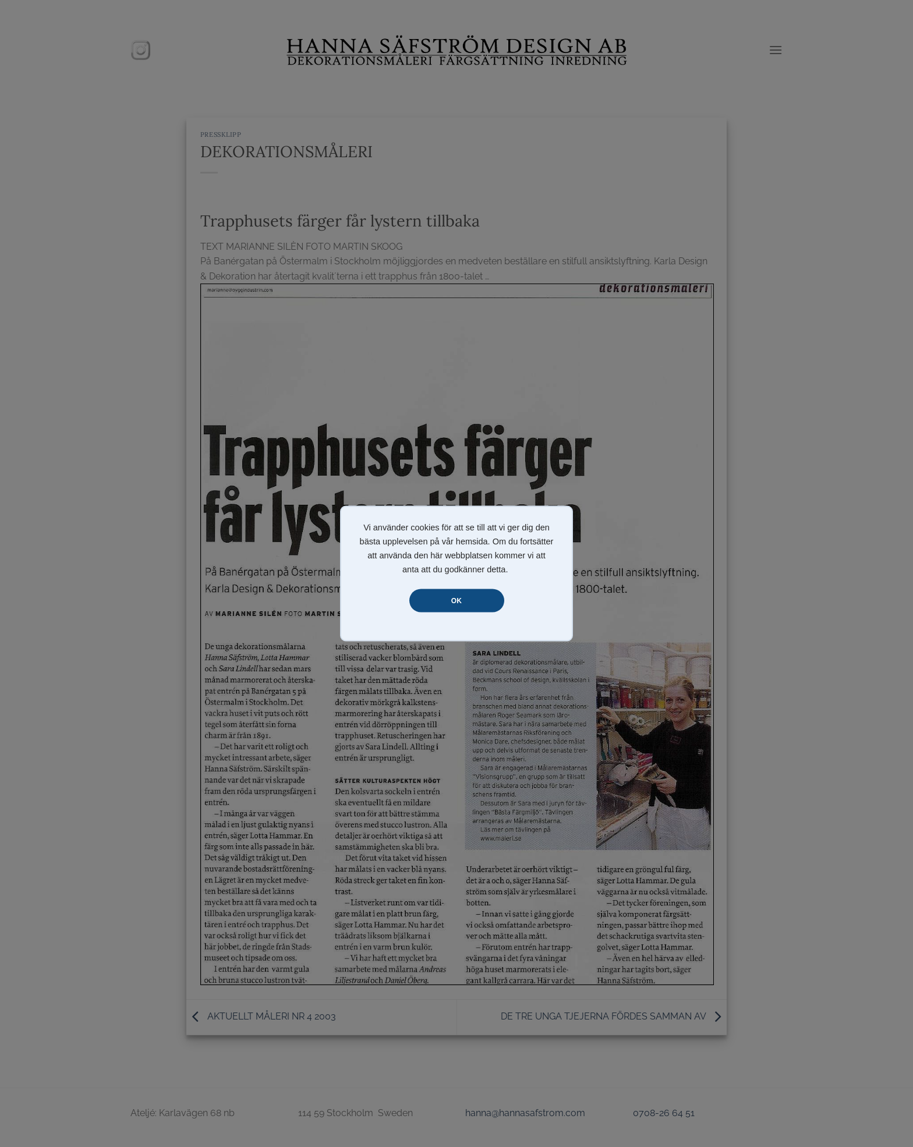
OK (456, 601)
